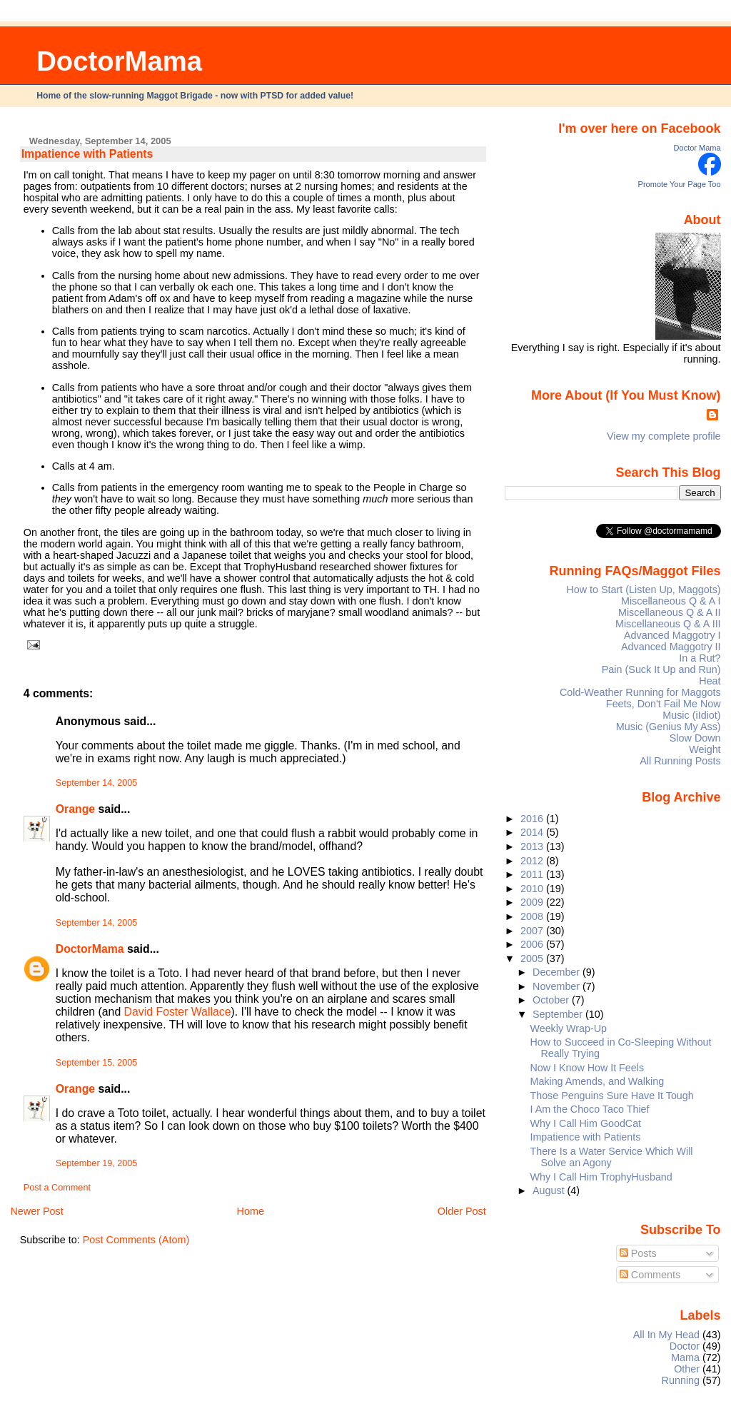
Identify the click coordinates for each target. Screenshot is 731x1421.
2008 (533, 916)
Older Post (462, 1211)
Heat (709, 681)
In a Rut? (699, 658)
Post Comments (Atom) (136, 1239)
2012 (533, 860)
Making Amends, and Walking (597, 1081)
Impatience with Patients (87, 154)
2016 (533, 818)
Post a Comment (57, 1188)
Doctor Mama (697, 147)
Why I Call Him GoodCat (586, 1123)
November (558, 986)
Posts (638, 1253)
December (558, 972)
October (552, 1000)
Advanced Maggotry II (671, 646)
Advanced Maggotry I (672, 635)
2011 (533, 874)
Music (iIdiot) (691, 715)
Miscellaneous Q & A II (669, 612)
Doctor (685, 1346)
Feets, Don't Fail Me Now (663, 703)
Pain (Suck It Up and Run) (661, 669)
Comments (650, 1274)
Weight (704, 749)
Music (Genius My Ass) (668, 726)
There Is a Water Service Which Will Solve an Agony (611, 1157)
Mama (685, 1357)
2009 (533, 902)
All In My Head (666, 1334)
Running (681, 1380)
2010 (533, 888)
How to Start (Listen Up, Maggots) (643, 589)
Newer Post (36, 1211)
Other (687, 1369)
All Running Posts (680, 761)
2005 (533, 958)
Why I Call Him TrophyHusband (601, 1177)
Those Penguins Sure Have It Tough (612, 1095)
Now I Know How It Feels (587, 1067)
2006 (533, 944)
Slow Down (695, 738)
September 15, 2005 (97, 1063)
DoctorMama (119, 61)
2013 (533, 846)
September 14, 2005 (97, 783)
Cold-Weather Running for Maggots (640, 692)
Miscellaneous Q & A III (668, 623)
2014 (533, 832)
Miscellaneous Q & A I (671, 601)
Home (250, 1211)
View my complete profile (664, 436)
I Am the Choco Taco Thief (590, 1109)
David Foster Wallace (177, 1012)
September (559, 1014)
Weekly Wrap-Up (568, 1028)
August (550, 1190)
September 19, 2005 (97, 1163)
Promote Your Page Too (679, 184)
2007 (533, 930)
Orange (75, 809)
